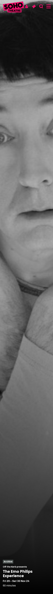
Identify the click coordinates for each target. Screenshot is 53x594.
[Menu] (48, 6)
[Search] (41, 6)
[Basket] (34, 6)
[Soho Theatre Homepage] (13, 7)
